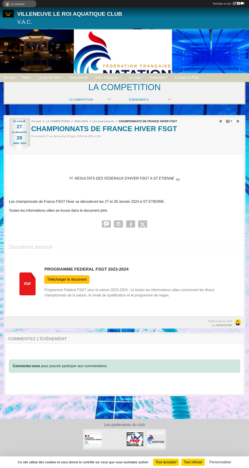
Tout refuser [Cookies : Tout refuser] (193, 462)
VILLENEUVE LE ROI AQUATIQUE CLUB (69, 14)
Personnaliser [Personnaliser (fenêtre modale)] (220, 462)
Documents (79, 77)
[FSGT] (135, 439)
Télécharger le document (67, 279)
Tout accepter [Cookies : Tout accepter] (166, 462)
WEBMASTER (224, 325)
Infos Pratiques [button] (107, 77)
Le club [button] (134, 77)
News (26, 77)
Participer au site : (228, 3)
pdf (27, 284)
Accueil (9, 77)
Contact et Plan (187, 77)
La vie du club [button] (49, 77)
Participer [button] (157, 77)
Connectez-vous (26, 366)
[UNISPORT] (114, 439)
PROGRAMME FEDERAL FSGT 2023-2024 (86, 269)
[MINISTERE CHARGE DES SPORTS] (93, 439)
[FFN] (155, 439)
